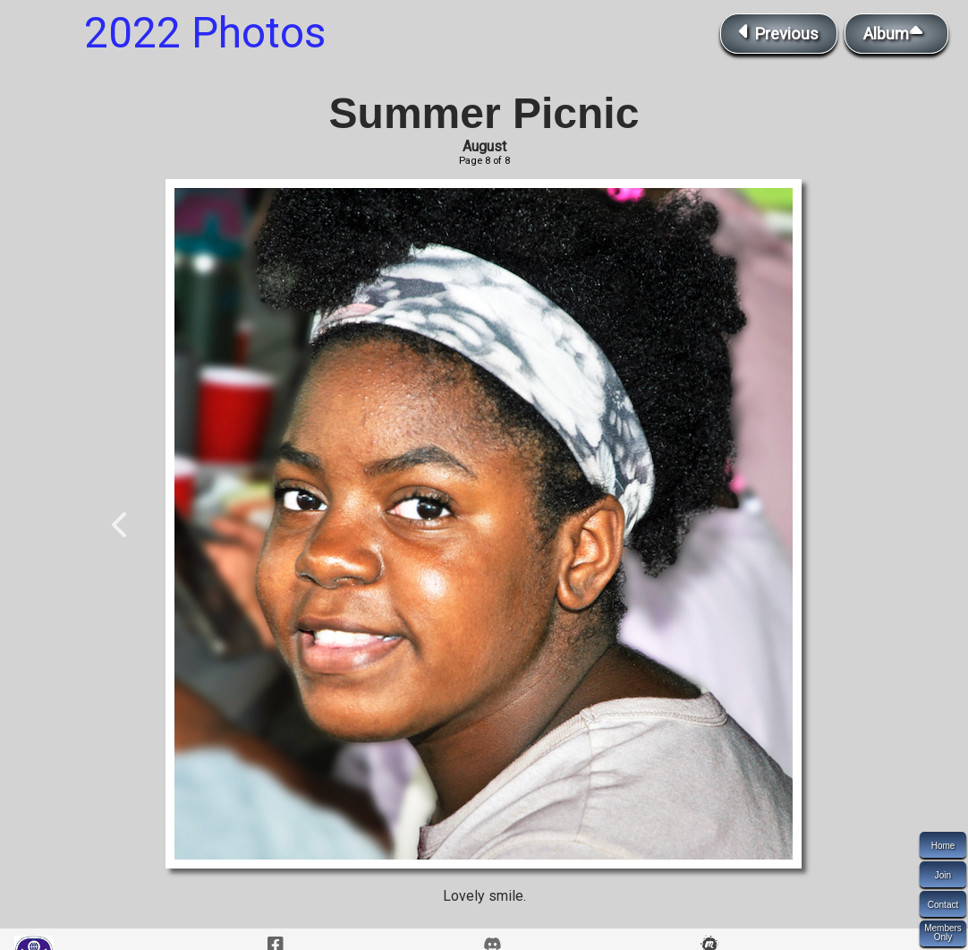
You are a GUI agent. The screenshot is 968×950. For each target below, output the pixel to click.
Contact (943, 905)
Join (943, 875)
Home (943, 846)
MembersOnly (943, 932)
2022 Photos (205, 32)
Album (896, 32)
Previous (779, 32)
